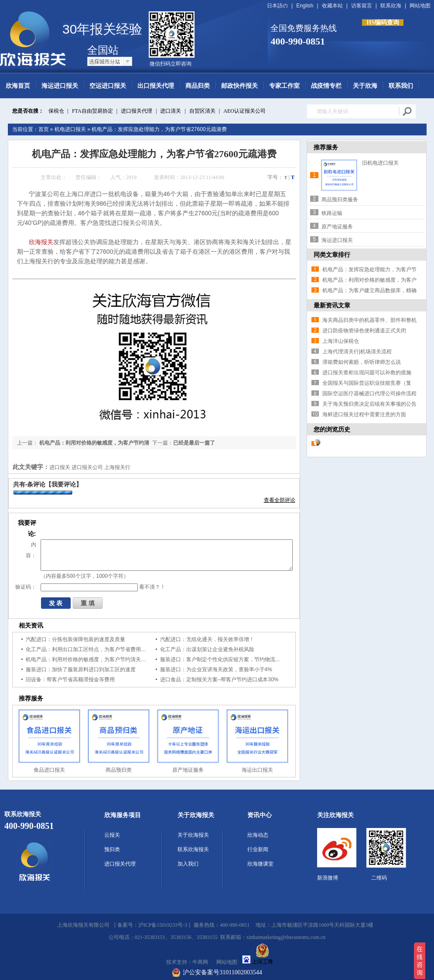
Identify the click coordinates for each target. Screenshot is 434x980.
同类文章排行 (332, 254)
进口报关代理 (136, 111)
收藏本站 (332, 6)
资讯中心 (259, 815)
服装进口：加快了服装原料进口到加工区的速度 (81, 669)
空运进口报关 (107, 86)
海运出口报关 (257, 770)
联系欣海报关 (193, 849)
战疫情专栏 (326, 86)
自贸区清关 (202, 111)
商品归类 (197, 86)
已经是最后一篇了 (194, 443)
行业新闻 (257, 849)
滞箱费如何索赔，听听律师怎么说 (361, 362)
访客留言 (361, 6)
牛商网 (200, 962)
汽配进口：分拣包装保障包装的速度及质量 (75, 639)
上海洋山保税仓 (340, 341)
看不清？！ (152, 587)
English (304, 6)
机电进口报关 (70, 129)
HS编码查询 (382, 22)
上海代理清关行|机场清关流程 (357, 352)
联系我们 (401, 86)
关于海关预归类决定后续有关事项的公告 (369, 404)
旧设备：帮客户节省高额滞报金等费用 (70, 679)
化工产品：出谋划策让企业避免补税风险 (207, 649)
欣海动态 (257, 835)
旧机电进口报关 (380, 163)
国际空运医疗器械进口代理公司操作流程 (369, 393)
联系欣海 (390, 6)
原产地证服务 (188, 770)
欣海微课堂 (260, 864)
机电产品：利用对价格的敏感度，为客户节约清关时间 (88, 659)
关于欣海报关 (196, 815)
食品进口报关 (49, 770)
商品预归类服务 (339, 200)
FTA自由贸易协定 (92, 111)
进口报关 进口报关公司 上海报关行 (90, 467)
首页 (43, 129)
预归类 (112, 849)
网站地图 (420, 6)
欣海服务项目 (122, 815)
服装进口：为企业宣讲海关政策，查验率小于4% (216, 669)
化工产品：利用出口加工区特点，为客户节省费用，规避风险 (96, 649)
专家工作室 (284, 86)
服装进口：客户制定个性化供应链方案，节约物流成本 (223, 659)
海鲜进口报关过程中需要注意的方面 (364, 414)
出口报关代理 (155, 86)
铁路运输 (331, 213)
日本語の (277, 6)
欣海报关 (41, 241)
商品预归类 (119, 770)
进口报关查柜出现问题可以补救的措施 (366, 372)
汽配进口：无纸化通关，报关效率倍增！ (207, 639)
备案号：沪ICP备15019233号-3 (152, 925)
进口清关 (170, 111)
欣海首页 (18, 86)
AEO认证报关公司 (244, 111)
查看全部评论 (279, 500)
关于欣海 (365, 86)
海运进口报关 (59, 86)
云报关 (112, 835)
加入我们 (188, 864)
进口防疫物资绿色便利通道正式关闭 (364, 331)
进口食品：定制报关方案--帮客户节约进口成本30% (219, 679)
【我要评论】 (63, 484)
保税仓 (56, 111)
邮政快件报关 (239, 86)
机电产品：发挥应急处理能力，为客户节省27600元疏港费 (159, 129)
